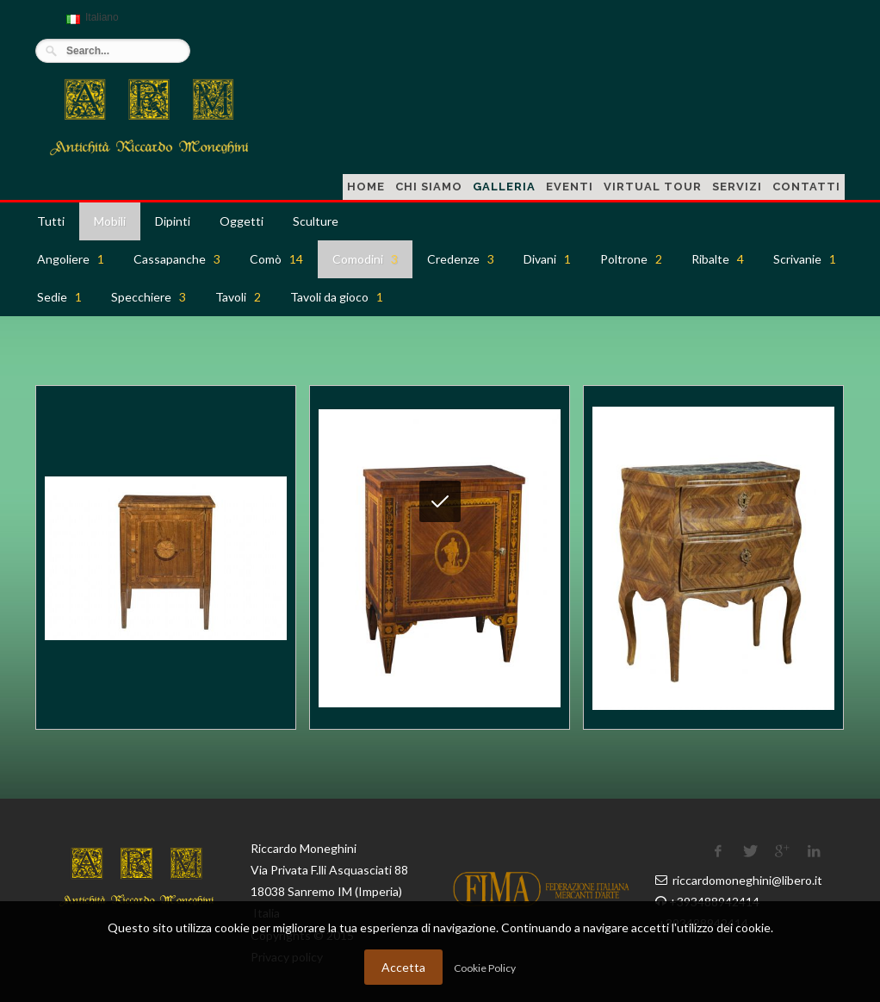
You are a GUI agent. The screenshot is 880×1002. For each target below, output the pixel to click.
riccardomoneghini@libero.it (747, 880)
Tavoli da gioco (336, 296)
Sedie (59, 296)
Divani (547, 259)
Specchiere (148, 296)
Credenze (460, 259)
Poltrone (631, 259)
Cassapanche (176, 259)
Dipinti (172, 221)
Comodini (365, 259)
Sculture (315, 221)
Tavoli (238, 296)
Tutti (51, 221)
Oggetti (241, 221)
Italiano (90, 25)
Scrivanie (804, 259)
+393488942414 (714, 901)
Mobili (110, 221)
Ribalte (717, 259)
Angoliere (70, 259)
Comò (276, 259)
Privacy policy (287, 956)
